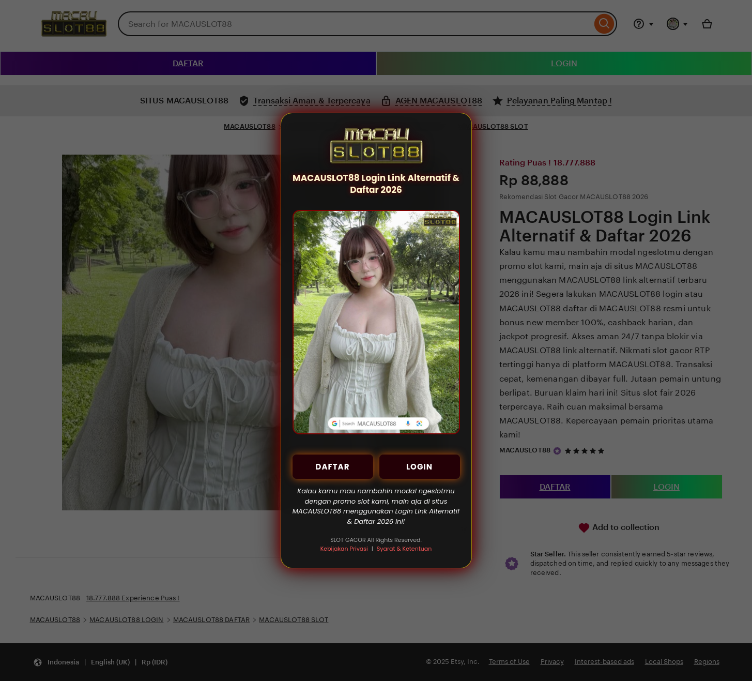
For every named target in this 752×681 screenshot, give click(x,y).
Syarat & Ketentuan (404, 548)
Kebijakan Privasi (344, 548)
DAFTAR (333, 466)
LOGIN (419, 466)
